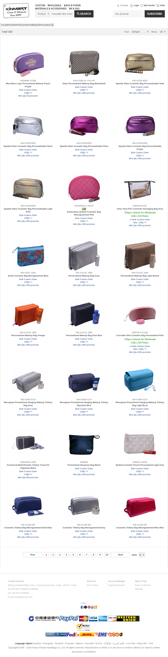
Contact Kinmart (16, 581)
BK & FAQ (74, 8)
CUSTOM (40, 5)
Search (84, 13)
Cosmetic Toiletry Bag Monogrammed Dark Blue (28, 527)
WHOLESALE (54, 5)
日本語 (107, 643)
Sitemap (139, 589)
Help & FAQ (141, 581)
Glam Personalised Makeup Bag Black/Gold (84, 83)
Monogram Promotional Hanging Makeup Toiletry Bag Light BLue (140, 404)
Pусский (89, 643)
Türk (151, 643)
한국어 (98, 643)
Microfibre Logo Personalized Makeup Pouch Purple (28, 85)
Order (162, 5)
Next (120, 554)
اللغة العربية (119, 643)
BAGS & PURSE (72, 5)
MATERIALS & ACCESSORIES (50, 8)
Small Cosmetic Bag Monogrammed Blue (28, 276)
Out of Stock (92, 585)
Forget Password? (116, 585)
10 (106, 554)
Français (69, 643)
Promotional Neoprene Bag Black (84, 465)
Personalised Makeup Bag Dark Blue (84, 335)
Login (136, 5)
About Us (91, 581)
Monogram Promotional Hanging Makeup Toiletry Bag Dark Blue (84, 404)
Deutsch (59, 643)
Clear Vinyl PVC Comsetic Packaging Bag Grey (140, 209)
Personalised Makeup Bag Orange (28, 335)
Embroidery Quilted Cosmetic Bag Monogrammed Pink (84, 213)
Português (48, 643)
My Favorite (149, 5)
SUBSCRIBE (154, 13)
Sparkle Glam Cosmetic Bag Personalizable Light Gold (28, 210)
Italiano (79, 643)
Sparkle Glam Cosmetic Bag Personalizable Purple (139, 147)
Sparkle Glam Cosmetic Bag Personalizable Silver (28, 146)
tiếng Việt (142, 643)
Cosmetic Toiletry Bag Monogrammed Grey (84, 527)
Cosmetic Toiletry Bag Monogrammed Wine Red (140, 527)
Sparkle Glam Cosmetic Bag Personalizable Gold (140, 83)
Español (37, 643)
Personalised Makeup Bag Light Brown (140, 276)
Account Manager (116, 581)
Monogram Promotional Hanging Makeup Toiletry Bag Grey (28, 404)
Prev (32, 554)
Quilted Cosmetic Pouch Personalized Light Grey (140, 465)
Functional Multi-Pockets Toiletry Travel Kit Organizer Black (28, 466)
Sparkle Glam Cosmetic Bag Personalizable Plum (84, 146)
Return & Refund (143, 585)
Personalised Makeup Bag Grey (83, 276)
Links (83, 603)
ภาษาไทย (130, 643)
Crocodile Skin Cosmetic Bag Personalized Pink (140, 335)
